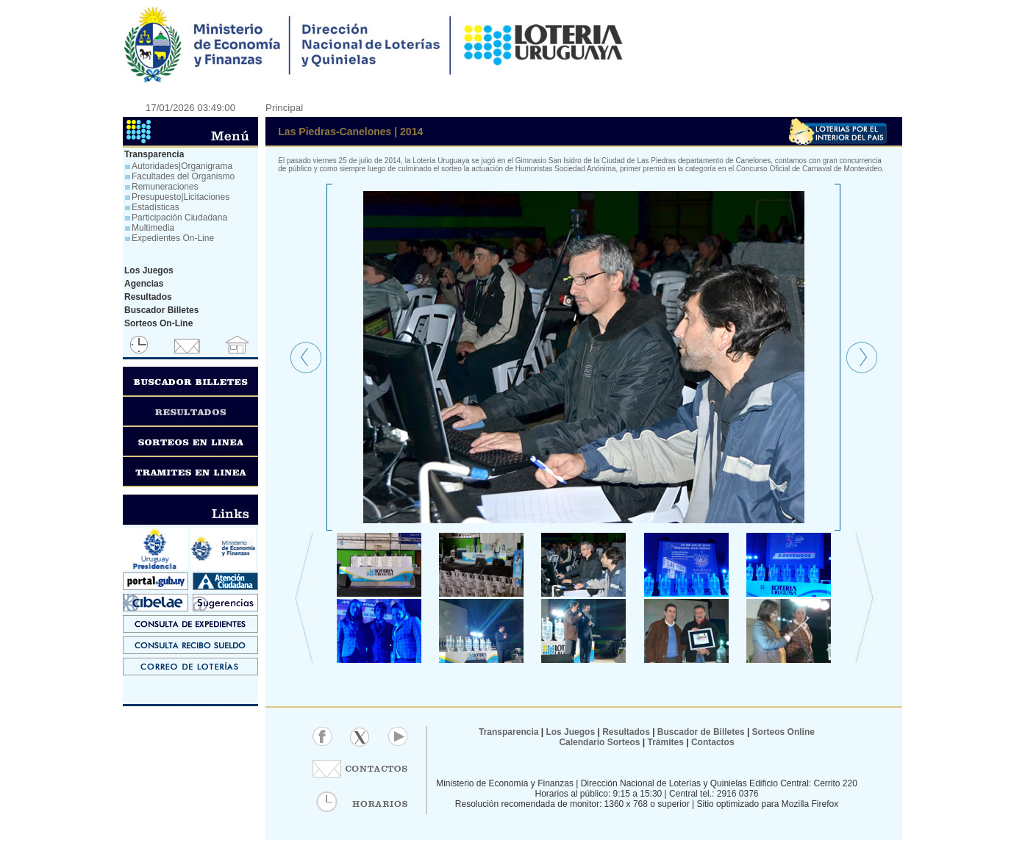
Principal (284, 107)
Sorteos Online (783, 732)
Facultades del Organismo (183, 176)
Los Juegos (571, 732)
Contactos (712, 742)
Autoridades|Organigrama (182, 166)
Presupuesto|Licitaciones (180, 197)
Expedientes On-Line (173, 238)
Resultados (626, 732)
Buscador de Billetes (701, 732)
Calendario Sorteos (599, 742)
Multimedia (153, 228)
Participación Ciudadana (179, 217)
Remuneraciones (165, 187)
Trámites (664, 742)
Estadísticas (155, 207)
